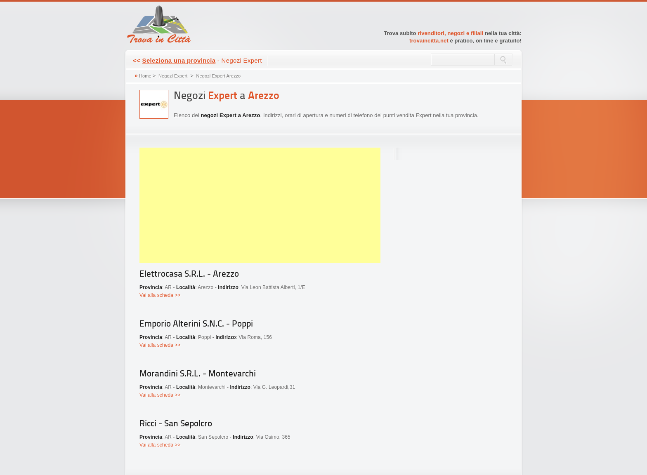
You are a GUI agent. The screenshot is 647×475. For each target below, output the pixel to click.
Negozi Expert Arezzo (218, 75)
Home (145, 75)
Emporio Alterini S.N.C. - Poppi (196, 324)
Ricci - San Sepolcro (175, 424)
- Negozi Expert (197, 60)
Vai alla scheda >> (160, 295)
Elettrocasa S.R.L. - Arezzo (189, 274)
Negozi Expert (172, 75)
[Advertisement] (259, 205)
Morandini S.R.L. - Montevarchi (197, 374)
